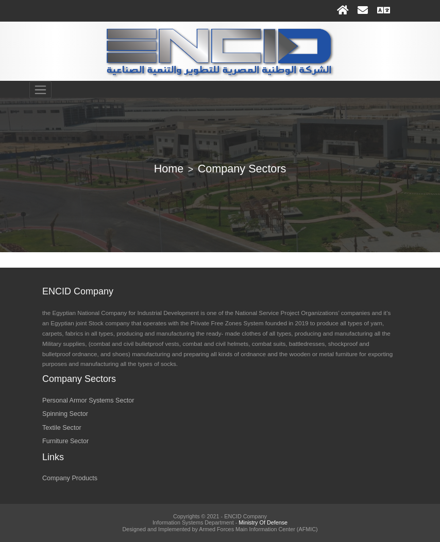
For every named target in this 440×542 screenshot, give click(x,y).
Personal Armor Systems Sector (88, 400)
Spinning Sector (65, 413)
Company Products (69, 478)
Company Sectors (242, 168)
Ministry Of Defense (263, 522)
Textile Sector (61, 427)
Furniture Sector (65, 441)
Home (169, 168)
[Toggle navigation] (40, 90)
